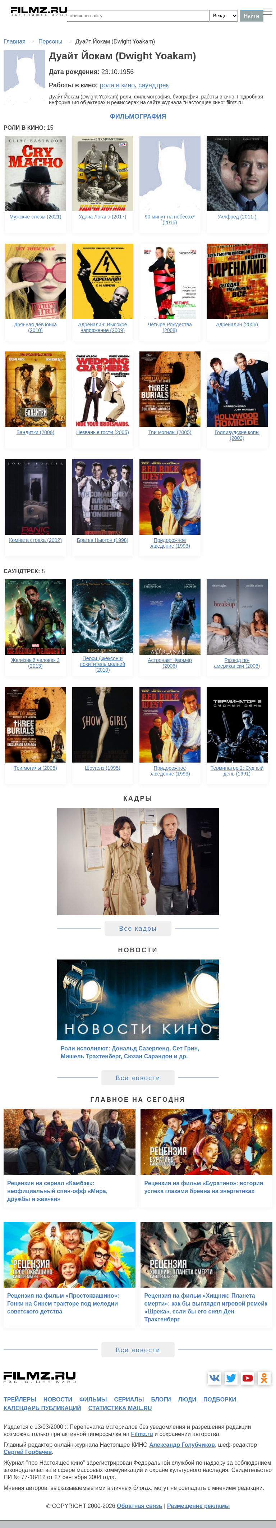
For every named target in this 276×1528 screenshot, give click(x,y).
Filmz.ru (142, 1434)
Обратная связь (139, 1506)
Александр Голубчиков (182, 1445)
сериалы (129, 1399)
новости (57, 1399)
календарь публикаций (42, 1408)
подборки (219, 1399)
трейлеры (20, 1399)
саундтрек (153, 85)
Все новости (138, 1078)
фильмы (93, 1399)
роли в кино (117, 85)
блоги (161, 1399)
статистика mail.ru (120, 1408)
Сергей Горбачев (28, 1452)
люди (187, 1399)
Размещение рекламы (198, 1506)
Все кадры (138, 928)
